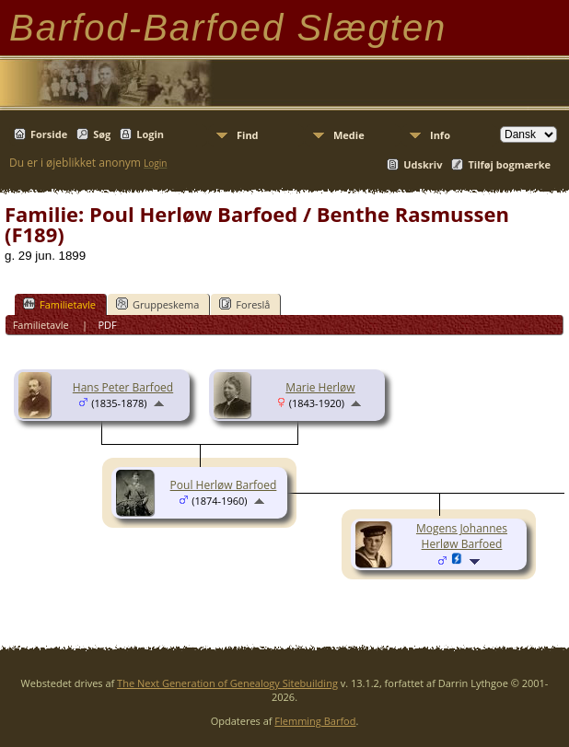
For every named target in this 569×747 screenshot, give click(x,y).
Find (248, 135)
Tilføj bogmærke (509, 164)
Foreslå (244, 304)
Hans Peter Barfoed (123, 387)
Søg (101, 134)
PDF (107, 325)
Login (150, 134)
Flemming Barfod (314, 721)
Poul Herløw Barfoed (223, 485)
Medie (349, 135)
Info (440, 135)
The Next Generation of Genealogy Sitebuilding (227, 683)
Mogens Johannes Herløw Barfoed (461, 536)
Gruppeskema (157, 304)
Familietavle (59, 304)
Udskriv (422, 164)
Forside (48, 134)
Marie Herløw (319, 387)
